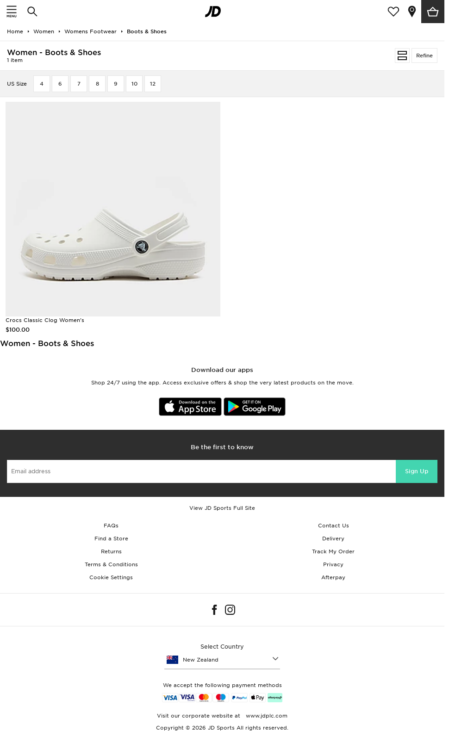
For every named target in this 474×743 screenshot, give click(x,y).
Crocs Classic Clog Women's (45, 320)
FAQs (111, 525)
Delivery (333, 538)
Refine (424, 55)
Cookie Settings (111, 577)
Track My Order (333, 551)
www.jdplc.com (265, 715)
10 (134, 83)
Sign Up (416, 471)
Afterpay (333, 577)
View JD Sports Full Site (222, 508)
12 (153, 83)
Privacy (333, 564)
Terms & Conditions (111, 564)
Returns (111, 551)
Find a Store (111, 538)
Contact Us (333, 525)
